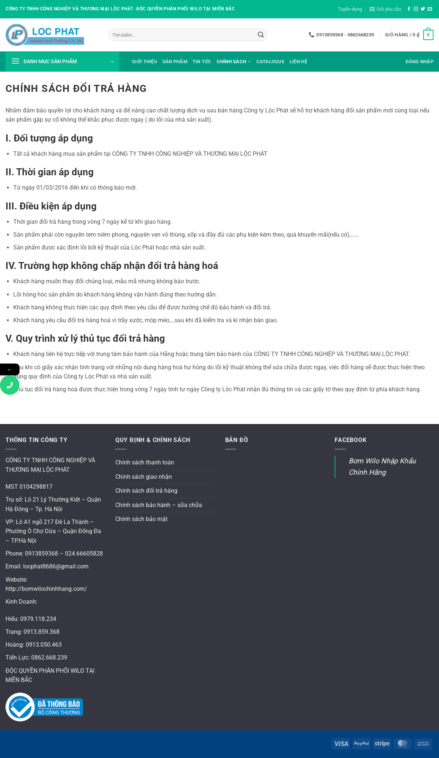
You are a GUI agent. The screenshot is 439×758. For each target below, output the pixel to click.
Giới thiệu (144, 61)
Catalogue (270, 61)
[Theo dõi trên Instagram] (416, 9)
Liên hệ (298, 61)
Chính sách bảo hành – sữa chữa (158, 505)
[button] (385, 9)
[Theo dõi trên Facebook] (409, 9)
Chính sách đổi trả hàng (146, 490)
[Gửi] (261, 35)
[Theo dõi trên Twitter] (423, 9)
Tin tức (202, 61)
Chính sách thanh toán (144, 462)
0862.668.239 (49, 657)
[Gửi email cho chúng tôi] (430, 9)
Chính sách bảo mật (141, 518)
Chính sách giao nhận (143, 476)
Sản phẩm (174, 61)
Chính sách (234, 61)
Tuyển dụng (350, 9)
